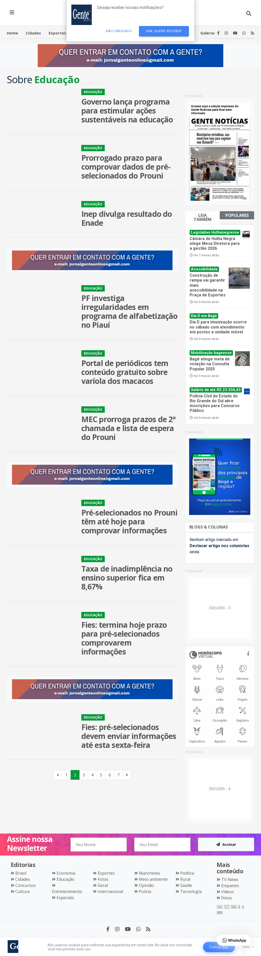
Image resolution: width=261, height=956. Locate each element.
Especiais (65, 897)
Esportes (106, 873)
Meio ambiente (153, 879)
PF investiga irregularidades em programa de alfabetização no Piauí (129, 311)
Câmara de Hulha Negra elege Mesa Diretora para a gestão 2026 (215, 243)
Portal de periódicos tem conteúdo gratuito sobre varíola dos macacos (124, 372)
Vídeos (227, 892)
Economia (66, 873)
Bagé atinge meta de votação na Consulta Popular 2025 (210, 364)
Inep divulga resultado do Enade (126, 218)
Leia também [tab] (203, 217)
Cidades (22, 879)
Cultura (22, 891)
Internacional (110, 891)
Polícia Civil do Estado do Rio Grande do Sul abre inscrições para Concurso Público (215, 403)
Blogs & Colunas (208, 527)
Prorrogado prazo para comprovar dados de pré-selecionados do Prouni (126, 167)
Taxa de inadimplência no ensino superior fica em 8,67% (127, 577)
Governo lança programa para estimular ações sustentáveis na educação (127, 110)
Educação (65, 879)
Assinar (226, 844)
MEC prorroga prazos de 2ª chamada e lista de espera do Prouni (128, 428)
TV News (229, 879)
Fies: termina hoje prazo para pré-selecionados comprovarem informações (124, 638)
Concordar (218, 947)
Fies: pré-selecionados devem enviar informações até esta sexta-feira (128, 736)
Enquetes (230, 885)
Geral (103, 885)
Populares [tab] (237, 215)
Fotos (103, 879)
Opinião (146, 885)
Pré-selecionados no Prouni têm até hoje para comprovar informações (129, 521)
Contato (244, 946)
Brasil (20, 873)
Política (187, 873)
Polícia (145, 891)
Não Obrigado (119, 31)
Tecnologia (191, 891)
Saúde (186, 885)
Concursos (25, 885)
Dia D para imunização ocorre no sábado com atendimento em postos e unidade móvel (218, 327)
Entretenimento (67, 891)
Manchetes (149, 873)
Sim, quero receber (163, 31)
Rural (185, 879)
